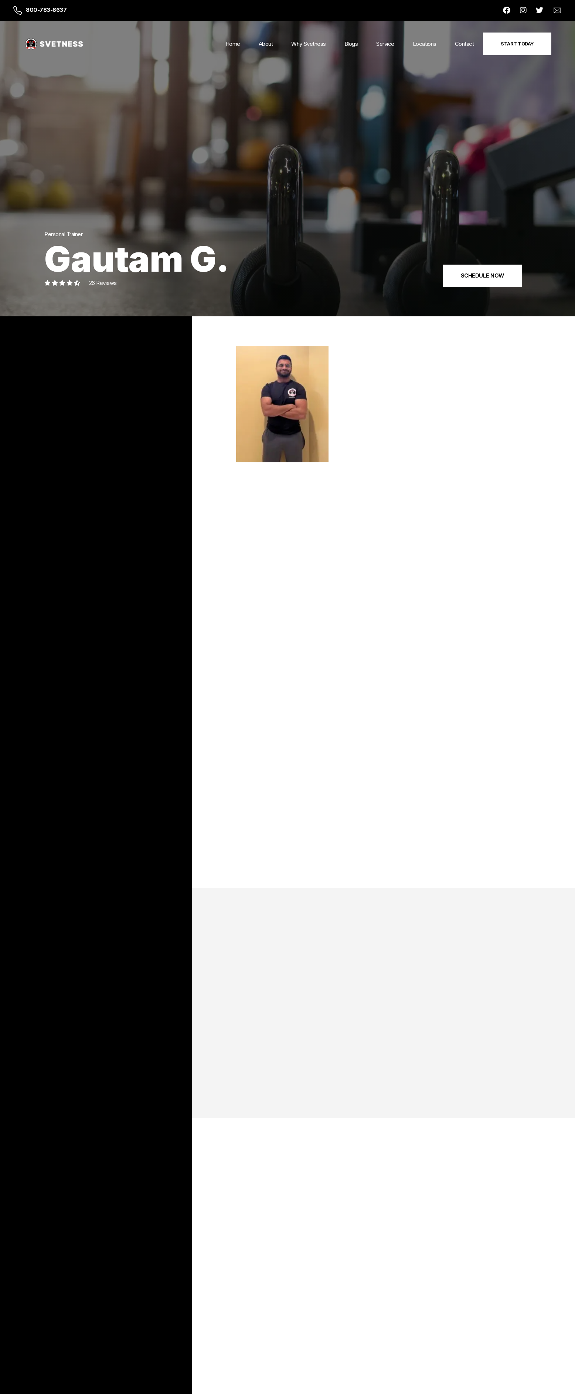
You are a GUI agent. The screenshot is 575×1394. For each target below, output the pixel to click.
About (266, 43)
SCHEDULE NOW (482, 275)
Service (385, 43)
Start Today (517, 44)
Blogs (351, 43)
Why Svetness (308, 43)
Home (232, 43)
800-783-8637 (46, 9)
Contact (464, 43)
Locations (424, 43)
